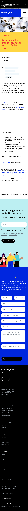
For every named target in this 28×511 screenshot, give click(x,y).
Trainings (3, 425)
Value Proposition (6, 479)
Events (3, 447)
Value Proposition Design (8, 488)
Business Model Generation (9, 486)
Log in (3, 469)
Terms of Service (6, 498)
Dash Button (4, 102)
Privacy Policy (13, 234)
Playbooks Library (6, 412)
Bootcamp (4, 430)
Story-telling (6, 162)
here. (5, 352)
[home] (6, 13)
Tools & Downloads (6, 481)
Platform (3, 427)
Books (3, 484)
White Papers (5, 442)
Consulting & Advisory (7, 423)
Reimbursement (5, 415)
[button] (24, 13)
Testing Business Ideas (7, 493)
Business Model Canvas (8, 477)
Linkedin (3, 398)
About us (3, 454)
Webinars (4, 440)
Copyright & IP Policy (7, 503)
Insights (3, 437)
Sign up (3, 467)
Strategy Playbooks (6, 408)
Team (2, 459)
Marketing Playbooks (7, 410)
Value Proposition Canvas (9, 160)
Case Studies (5, 444)
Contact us (4, 457)
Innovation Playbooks (7, 406)
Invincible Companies (7, 491)
